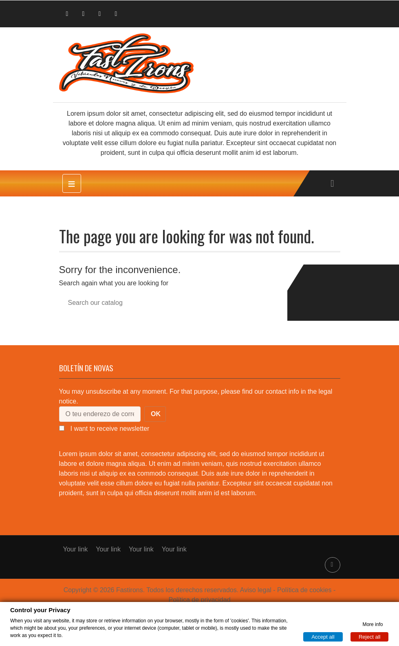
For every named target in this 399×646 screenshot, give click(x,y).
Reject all (369, 636)
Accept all (322, 636)
